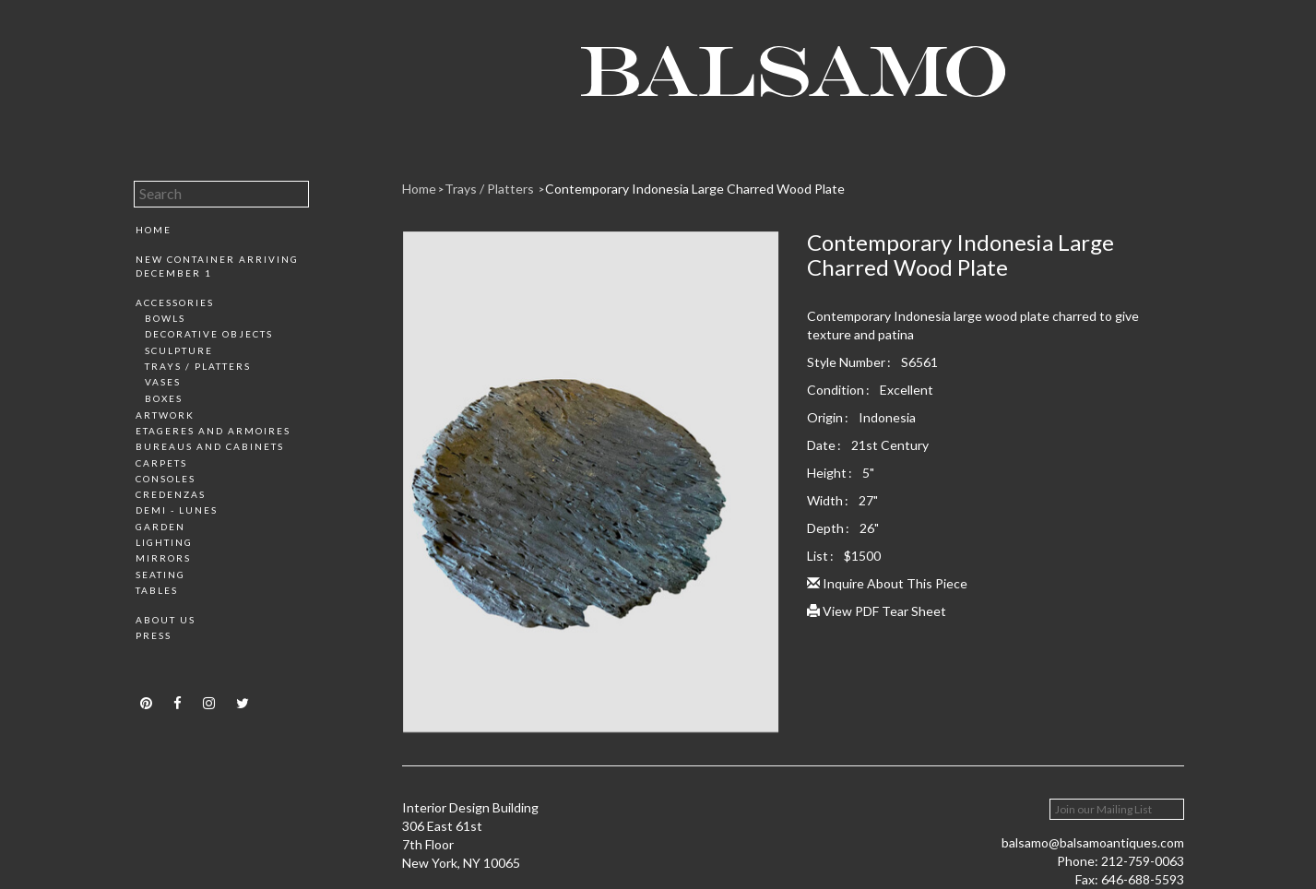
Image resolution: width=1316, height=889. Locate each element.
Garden (160, 526)
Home (154, 229)
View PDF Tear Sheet (876, 611)
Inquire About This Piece (887, 583)
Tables (157, 590)
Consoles (166, 478)
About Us (166, 619)
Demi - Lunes (177, 510)
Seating (160, 574)
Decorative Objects (209, 333)
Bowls (165, 318)
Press (154, 635)
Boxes (164, 398)
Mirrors (163, 557)
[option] (590, 489)
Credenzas (171, 494)
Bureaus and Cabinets (210, 446)
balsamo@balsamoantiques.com (1093, 842)
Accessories (175, 302)
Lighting (164, 542)
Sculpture (179, 350)
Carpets (161, 462)
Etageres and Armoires (213, 430)
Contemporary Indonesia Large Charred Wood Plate (695, 188)
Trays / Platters (198, 366)
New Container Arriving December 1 (217, 266)
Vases (163, 381)
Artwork (165, 415)
